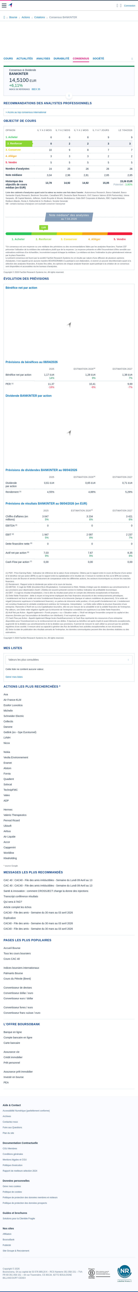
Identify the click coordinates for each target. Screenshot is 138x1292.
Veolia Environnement (16, 757)
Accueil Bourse (12, 948)
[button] (4, 5)
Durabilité (61, 58)
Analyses (43, 58)
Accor (7, 842)
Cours (8, 58)
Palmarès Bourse (13, 973)
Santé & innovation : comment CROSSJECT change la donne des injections (46, 891)
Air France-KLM (12, 699)
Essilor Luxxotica (13, 705)
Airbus (7, 831)
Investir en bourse (14, 1077)
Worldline (9, 852)
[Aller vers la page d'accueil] (10, 5)
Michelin (8, 710)
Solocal (8, 784)
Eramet (8, 762)
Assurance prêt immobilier (18, 1071)
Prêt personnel (12, 1062)
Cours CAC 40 (12, 958)
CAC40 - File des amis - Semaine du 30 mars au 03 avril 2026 (38, 912)
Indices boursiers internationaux (21, 967)
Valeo (7, 795)
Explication (10, 918)
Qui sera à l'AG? (13, 901)
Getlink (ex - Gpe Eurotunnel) (20, 732)
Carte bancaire (12, 1042)
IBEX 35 (36, 89)
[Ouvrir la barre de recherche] (117, 5)
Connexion (129, 5)
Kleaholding (10, 858)
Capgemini (10, 847)
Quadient (9, 779)
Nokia (7, 752)
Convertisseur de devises (18, 987)
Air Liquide (9, 836)
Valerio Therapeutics (15, 815)
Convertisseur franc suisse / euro (22, 1012)
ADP (6, 800)
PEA (6, 1082)
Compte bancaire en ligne (18, 1037)
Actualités (25, 58)
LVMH (7, 737)
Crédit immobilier (13, 1057)
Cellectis (8, 721)
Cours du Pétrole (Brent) (17, 978)
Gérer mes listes (14, 677)
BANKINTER (18, 74)
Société (98, 58)
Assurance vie (11, 1051)
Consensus (81, 58)
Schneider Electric (14, 716)
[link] (26, 1110)
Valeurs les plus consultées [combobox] (23, 659)
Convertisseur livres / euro (18, 1007)
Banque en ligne (13, 1032)
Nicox (7, 743)
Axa (6, 694)
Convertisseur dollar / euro (18, 993)
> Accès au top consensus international (26, 112)
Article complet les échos (17, 907)
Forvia (7, 773)
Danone (8, 726)
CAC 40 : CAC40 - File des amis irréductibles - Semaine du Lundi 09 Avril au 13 (48, 880)
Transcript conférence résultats (21, 896)
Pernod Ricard (12, 820)
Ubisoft (8, 825)
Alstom (7, 768)
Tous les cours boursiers (17, 953)
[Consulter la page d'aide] (121, 5)
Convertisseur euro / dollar (18, 998)
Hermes (8, 809)
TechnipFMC (11, 789)
